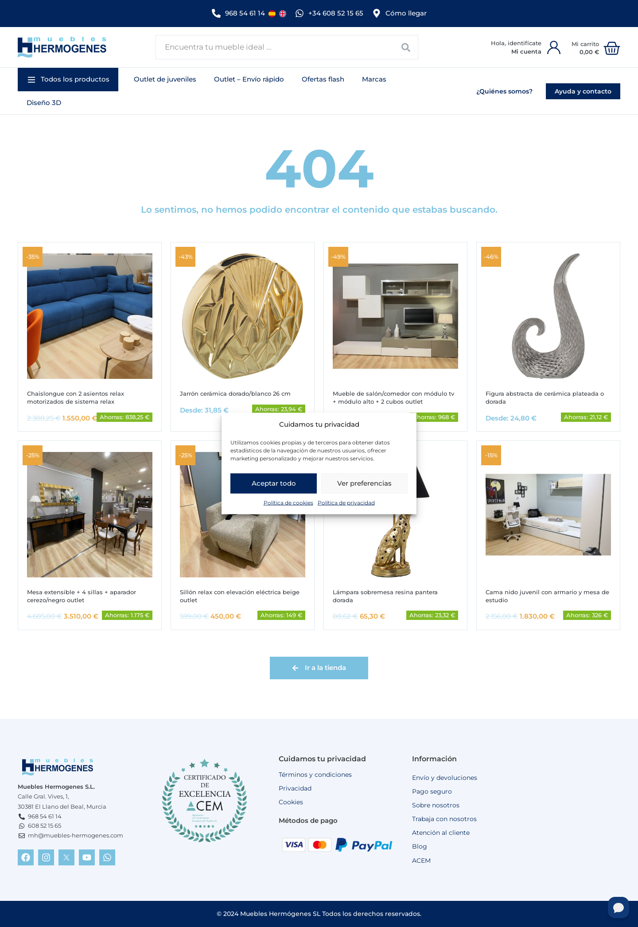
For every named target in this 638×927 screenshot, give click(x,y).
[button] (68, 77)
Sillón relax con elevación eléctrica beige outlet (235, 595)
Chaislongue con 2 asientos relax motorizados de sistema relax (79, 396)
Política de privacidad (346, 505)
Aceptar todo (274, 486)
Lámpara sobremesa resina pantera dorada (389, 595)
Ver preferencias (364, 486)
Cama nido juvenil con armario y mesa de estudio (547, 595)
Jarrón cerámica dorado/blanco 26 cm (240, 391)
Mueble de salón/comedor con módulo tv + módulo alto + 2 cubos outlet (395, 396)
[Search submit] (406, 45)
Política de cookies (288, 505)
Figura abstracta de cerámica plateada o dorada (546, 396)
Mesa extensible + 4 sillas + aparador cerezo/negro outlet (84, 595)
